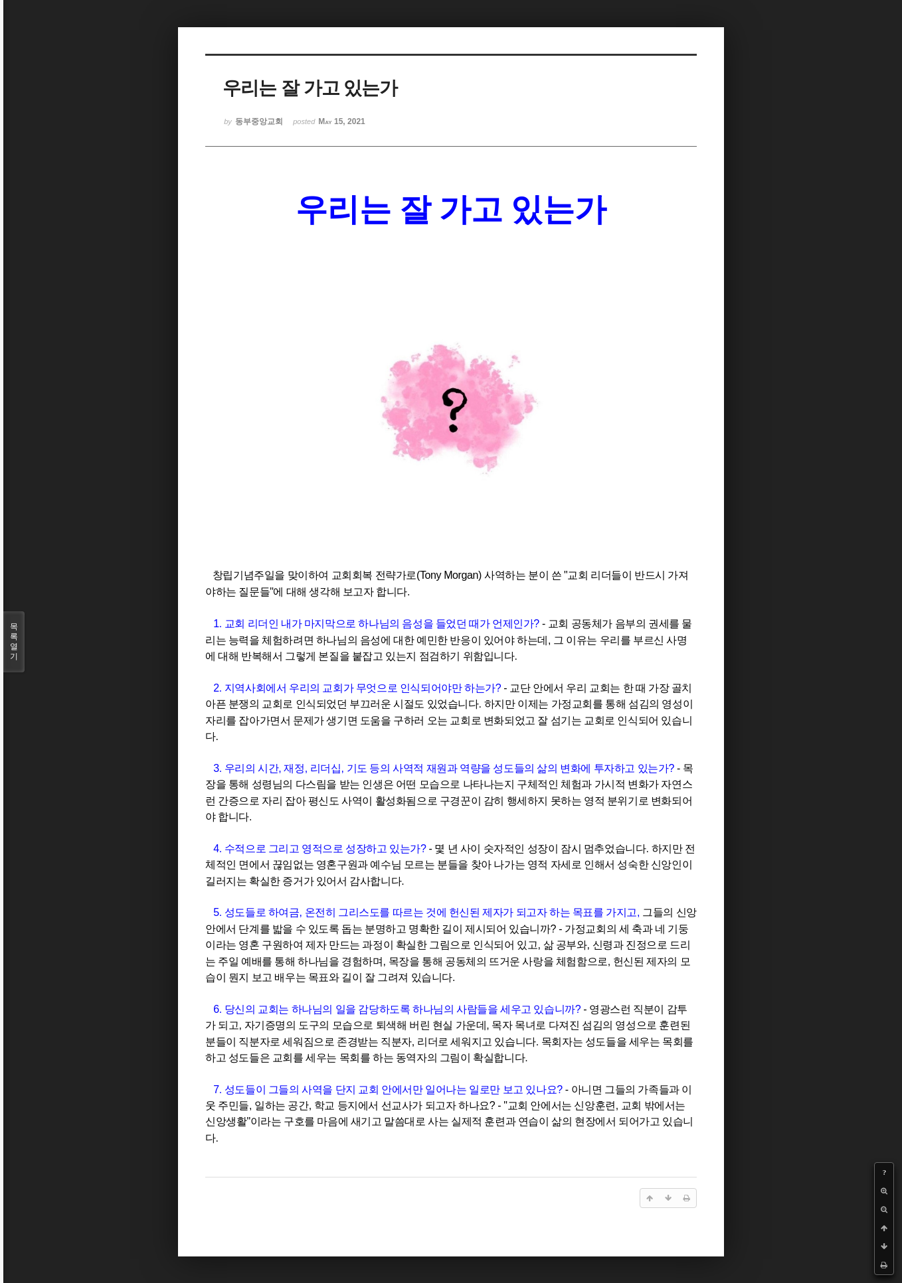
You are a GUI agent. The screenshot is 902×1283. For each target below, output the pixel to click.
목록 (14, 642)
